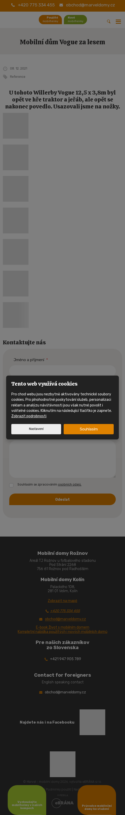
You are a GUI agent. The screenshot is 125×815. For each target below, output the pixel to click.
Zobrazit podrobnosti (28, 416)
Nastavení (36, 429)
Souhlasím (89, 429)
